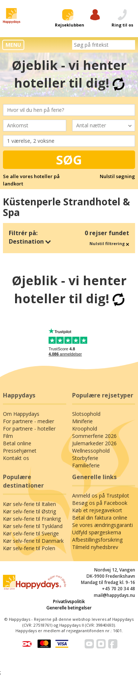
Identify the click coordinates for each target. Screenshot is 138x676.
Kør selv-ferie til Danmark (33, 540)
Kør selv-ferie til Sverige (31, 533)
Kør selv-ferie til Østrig (29, 511)
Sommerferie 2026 (94, 435)
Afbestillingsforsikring (97, 539)
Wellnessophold (91, 450)
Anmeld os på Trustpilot (100, 495)
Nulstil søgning (117, 176)
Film (8, 435)
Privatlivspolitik (69, 601)
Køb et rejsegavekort (97, 510)
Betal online (17, 443)
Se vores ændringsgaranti (102, 524)
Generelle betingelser (69, 608)
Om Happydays (21, 413)
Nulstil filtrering (109, 243)
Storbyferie (85, 457)
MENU (13, 44)
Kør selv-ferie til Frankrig (32, 518)
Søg (69, 159)
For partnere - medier (28, 421)
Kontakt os (16, 457)
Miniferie (82, 421)
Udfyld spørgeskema (96, 532)
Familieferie (86, 465)
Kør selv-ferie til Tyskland (33, 526)
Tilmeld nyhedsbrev (95, 547)
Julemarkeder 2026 (94, 443)
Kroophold (84, 428)
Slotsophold (86, 413)
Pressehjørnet (19, 450)
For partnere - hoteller (29, 428)
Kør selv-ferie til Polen (29, 548)
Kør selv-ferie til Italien (29, 503)
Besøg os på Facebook (99, 502)
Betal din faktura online (99, 517)
